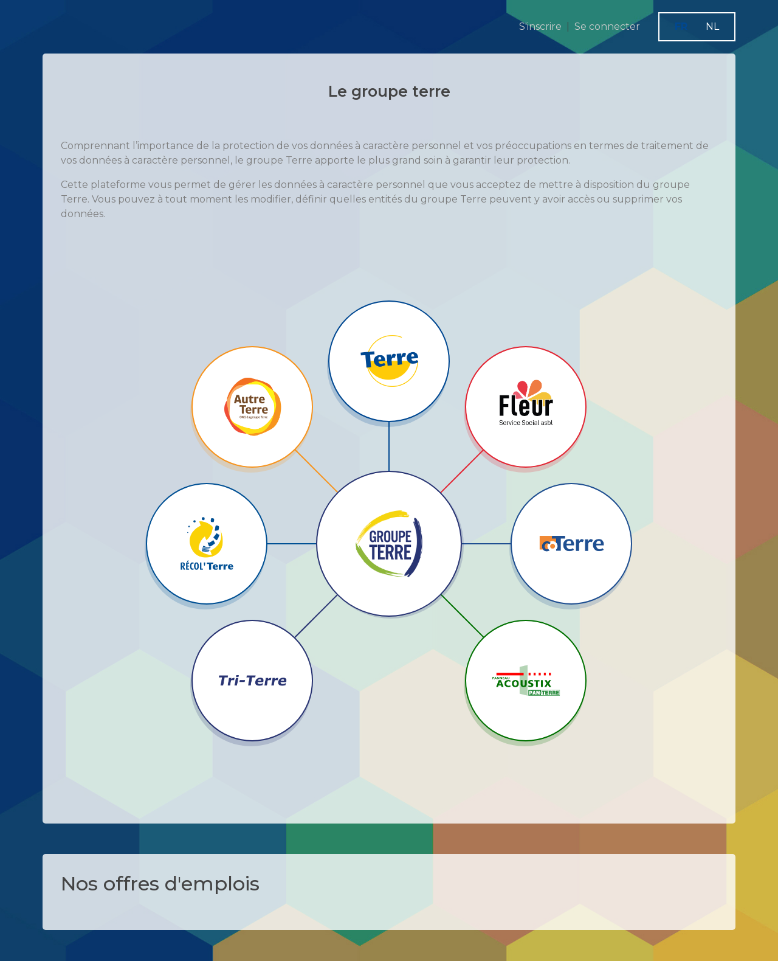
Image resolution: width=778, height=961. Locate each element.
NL (712, 26)
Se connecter (607, 26)
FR (681, 26)
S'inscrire (540, 26)
